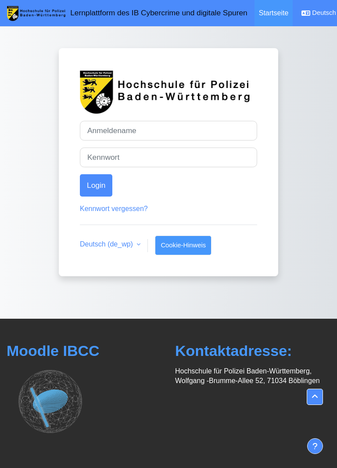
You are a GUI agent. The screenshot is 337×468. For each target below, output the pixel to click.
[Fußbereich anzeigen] (315, 446)
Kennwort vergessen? (114, 208)
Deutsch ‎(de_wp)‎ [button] (107, 244)
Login (96, 185)
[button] (315, 397)
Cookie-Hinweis (183, 245)
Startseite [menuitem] (274, 13)
